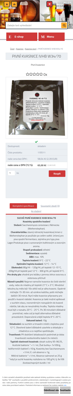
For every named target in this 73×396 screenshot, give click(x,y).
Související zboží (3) (50, 206)
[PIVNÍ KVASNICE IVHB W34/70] (36, 78)
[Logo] (26, 14)
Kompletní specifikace (23, 206)
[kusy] (11, 173)
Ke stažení (36, 211)
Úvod (12, 48)
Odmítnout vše (51, 390)
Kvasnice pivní (30, 48)
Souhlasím (65, 390)
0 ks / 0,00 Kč (58, 2)
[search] (64, 25)
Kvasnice (20, 48)
